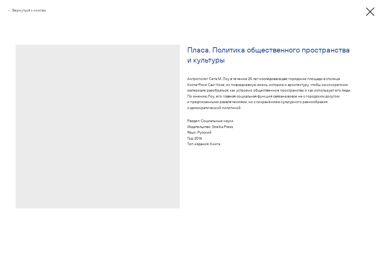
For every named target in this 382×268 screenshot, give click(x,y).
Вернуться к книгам (29, 10)
